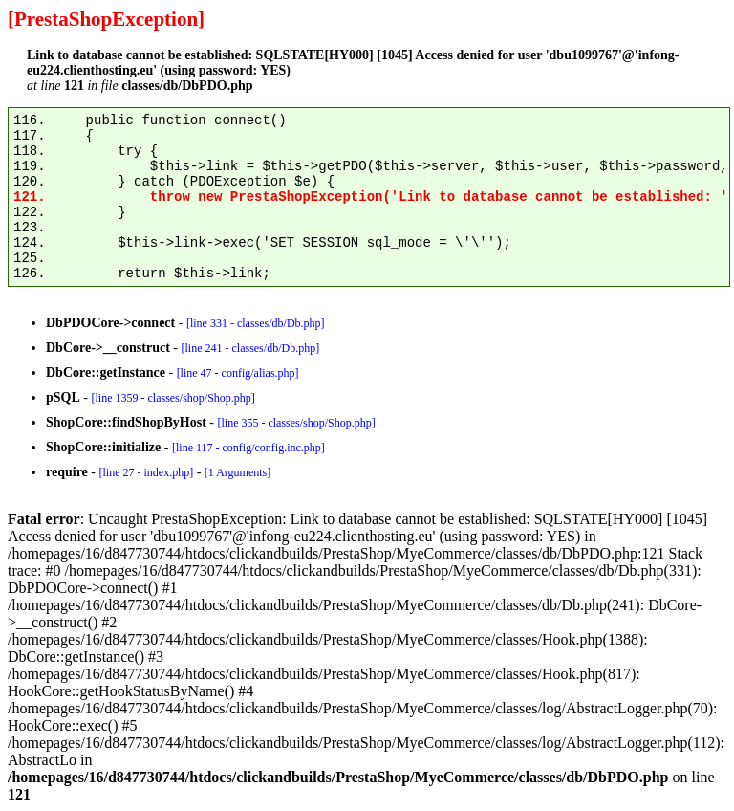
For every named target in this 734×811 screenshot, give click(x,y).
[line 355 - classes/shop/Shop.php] (296, 422)
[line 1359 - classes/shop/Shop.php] (172, 398)
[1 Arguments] (237, 472)
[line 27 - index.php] (145, 472)
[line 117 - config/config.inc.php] (248, 447)
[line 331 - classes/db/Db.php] (255, 323)
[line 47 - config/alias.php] (238, 373)
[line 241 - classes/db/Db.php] (250, 348)
